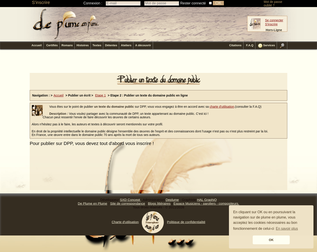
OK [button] (271, 240)
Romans (67, 45)
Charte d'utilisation (125, 222)
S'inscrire (41, 2)
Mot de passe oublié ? (273, 3)
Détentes (111, 45)
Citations (235, 45)
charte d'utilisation (222, 106)
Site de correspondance (127, 203)
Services (266, 45)
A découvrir (143, 45)
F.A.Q (249, 45)
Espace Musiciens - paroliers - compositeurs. (206, 203)
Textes (96, 45)
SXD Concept (130, 200)
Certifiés (52, 45)
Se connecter (274, 20)
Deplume (172, 200)
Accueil (36, 45)
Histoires (82, 45)
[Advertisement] (158, 62)
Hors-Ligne (274, 30)
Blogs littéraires (159, 203)
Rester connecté (193, 3)
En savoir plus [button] (287, 228)
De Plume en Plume (92, 203)
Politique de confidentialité (186, 222)
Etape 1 (100, 95)
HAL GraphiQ (207, 200)
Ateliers (126, 45)
